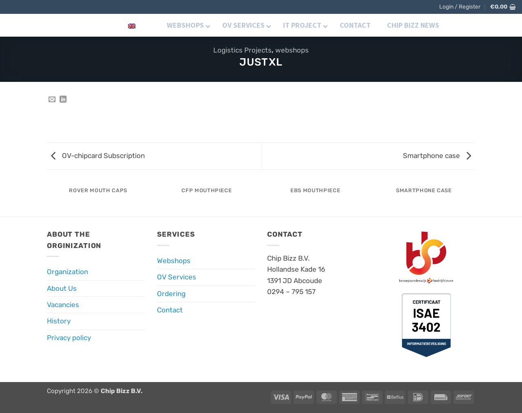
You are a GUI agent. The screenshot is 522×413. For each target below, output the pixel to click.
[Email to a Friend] (52, 100)
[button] (459, 6)
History (59, 321)
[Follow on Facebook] (459, 25)
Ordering (171, 294)
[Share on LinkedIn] (63, 100)
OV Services (176, 277)
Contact (170, 310)
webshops (292, 50)
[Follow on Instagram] (470, 25)
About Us (62, 288)
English (119, 25)
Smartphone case (437, 156)
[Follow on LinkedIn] (482, 25)
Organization (67, 272)
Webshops (173, 261)
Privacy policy (69, 338)
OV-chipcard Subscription (98, 156)
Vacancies (63, 305)
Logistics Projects (242, 50)
